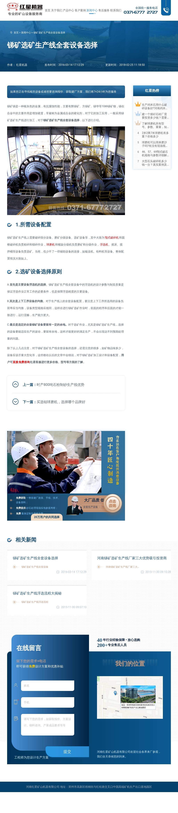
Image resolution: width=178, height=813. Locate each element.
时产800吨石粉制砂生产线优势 (60, 385)
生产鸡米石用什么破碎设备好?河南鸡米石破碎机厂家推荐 (155, 106)
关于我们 (56, 10)
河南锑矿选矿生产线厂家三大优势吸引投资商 (132, 558)
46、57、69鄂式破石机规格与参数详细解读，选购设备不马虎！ (155, 153)
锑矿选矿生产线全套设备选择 (35, 558)
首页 (47, 10)
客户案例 (80, 10)
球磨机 (50, 244)
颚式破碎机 (112, 237)
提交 (67, 751)
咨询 (24, 362)
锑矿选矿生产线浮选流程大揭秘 (37, 593)
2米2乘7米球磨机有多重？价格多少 (155, 134)
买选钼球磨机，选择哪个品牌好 (61, 402)
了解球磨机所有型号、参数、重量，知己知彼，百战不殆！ (154, 125)
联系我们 (115, 10)
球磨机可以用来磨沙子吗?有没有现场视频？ (154, 144)
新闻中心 (92, 10)
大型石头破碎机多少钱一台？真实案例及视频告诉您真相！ (154, 163)
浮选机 (104, 244)
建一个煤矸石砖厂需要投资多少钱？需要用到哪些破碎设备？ (154, 115)
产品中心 (68, 10)
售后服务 (104, 10)
